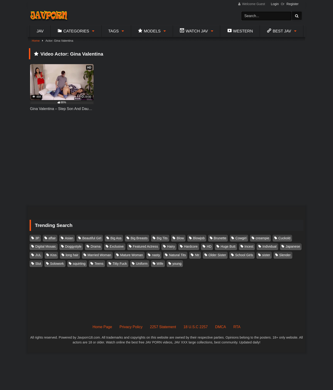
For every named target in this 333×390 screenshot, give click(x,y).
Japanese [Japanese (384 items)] (293, 246)
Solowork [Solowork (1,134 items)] (57, 263)
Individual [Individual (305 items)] (269, 246)
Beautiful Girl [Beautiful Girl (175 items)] (91, 238)
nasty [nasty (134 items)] (156, 255)
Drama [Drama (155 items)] (96, 246)
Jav (40, 31)
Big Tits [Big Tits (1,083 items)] (162, 238)
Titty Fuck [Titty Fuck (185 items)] (120, 263)
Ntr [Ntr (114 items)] (197, 255)
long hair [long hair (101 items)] (72, 255)
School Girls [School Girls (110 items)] (244, 255)
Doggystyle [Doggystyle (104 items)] (73, 246)
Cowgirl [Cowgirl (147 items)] (241, 238)
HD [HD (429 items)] (209, 246)
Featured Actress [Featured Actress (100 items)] (145, 246)
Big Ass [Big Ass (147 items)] (115, 238)
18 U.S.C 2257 (195, 327)
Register (293, 4)
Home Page (102, 327)
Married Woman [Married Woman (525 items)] (99, 255)
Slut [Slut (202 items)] (38, 263)
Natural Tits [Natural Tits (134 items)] (177, 255)
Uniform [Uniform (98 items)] (142, 263)
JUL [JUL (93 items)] (38, 255)
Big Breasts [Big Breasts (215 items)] (139, 238)
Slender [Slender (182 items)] (285, 255)
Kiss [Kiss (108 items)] (53, 255)
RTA (236, 327)
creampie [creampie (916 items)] (262, 238)
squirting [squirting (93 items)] (79, 263)
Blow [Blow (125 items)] (180, 238)
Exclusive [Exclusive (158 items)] (117, 246)
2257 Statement (163, 327)
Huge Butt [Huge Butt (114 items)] (228, 246)
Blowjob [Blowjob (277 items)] (199, 238)
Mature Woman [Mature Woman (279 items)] (131, 255)
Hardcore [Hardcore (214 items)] (190, 246)
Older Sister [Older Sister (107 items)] (217, 255)
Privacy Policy (131, 327)
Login (275, 4)
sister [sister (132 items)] (266, 255)
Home (36, 40)
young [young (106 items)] (176, 263)
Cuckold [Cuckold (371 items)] (284, 238)
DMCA (220, 327)
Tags (113, 31)
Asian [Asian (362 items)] (69, 238)
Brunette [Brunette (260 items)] (220, 238)
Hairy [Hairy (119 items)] (171, 246)
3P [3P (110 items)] (37, 238)
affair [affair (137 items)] (52, 238)
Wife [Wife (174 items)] (160, 263)
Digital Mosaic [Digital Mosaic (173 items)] (45, 246)
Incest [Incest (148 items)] (248, 246)
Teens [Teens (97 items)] (99, 263)
